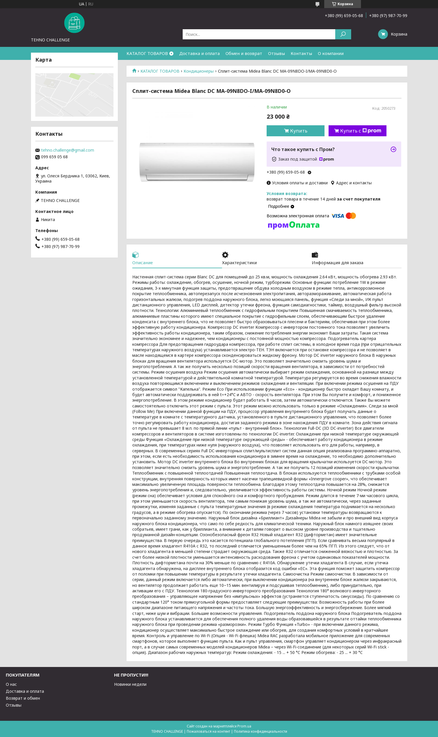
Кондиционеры (199, 71)
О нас (11, 684)
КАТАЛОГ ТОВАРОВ (147, 53)
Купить (298, 131)
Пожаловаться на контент (208, 731)
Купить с (360, 131)
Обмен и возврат (244, 53)
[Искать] (343, 34)
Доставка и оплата (199, 53)
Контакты (301, 53)
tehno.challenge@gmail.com (67, 150)
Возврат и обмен (23, 698)
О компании (331, 53)
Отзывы (276, 53)
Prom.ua (244, 726)
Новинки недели (130, 684)
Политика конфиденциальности (260, 731)
